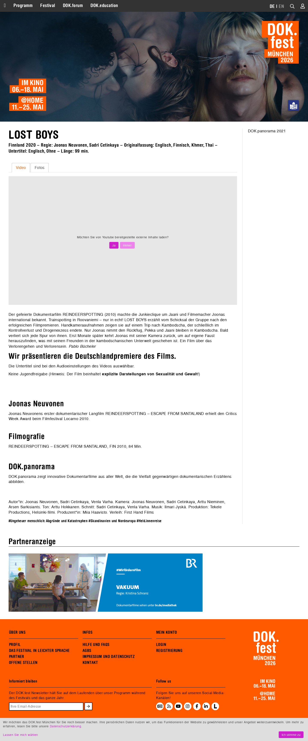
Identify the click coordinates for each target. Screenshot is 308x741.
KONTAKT (90, 662)
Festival (47, 5)
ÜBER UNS (17, 632)
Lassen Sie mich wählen (20, 735)
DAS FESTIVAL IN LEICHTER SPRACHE (39, 651)
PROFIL (15, 645)
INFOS (87, 632)
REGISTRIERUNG (169, 651)
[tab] (21, 167)
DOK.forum (73, 5)
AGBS (87, 651)
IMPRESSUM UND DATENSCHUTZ (109, 657)
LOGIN (161, 645)
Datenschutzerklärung (65, 726)
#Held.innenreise (149, 521)
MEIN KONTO (166, 632)
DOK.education (104, 5)
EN (281, 6)
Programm (23, 5)
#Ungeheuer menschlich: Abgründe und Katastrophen (48, 521)
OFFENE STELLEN (23, 662)
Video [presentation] (21, 167)
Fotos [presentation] (40, 167)
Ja (114, 245)
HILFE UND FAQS (96, 645)
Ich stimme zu (291, 735)
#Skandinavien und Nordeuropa (112, 521)
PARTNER (16, 657)
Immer (127, 245)
